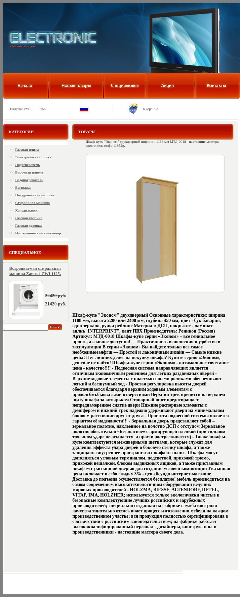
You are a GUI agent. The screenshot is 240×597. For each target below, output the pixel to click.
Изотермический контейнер (38, 233)
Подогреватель (27, 165)
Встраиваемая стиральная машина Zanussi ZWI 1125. (35, 271)
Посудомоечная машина (35, 195)
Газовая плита (27, 149)
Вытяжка (23, 187)
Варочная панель (29, 172)
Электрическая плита (33, 157)
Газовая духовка (28, 225)
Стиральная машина (32, 203)
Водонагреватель (29, 180)
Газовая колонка (28, 218)
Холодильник (26, 210)
